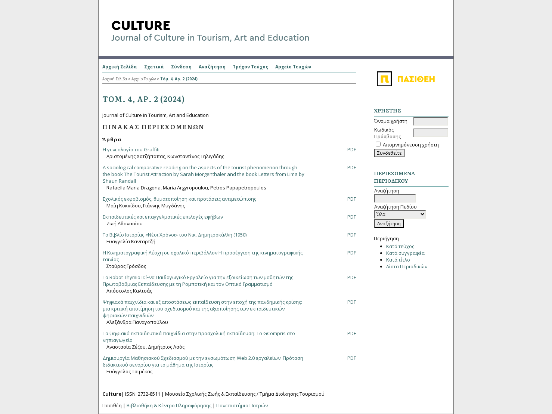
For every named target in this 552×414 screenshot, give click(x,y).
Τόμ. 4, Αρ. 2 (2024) (179, 78)
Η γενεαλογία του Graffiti (131, 149)
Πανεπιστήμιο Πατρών (242, 405)
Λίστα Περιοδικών (406, 266)
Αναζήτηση (212, 67)
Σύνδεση (181, 67)
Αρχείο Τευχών (293, 67)
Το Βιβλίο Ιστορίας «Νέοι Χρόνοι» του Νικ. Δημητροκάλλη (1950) (174, 234)
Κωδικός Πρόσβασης (387, 133)
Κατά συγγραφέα (405, 253)
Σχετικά (154, 67)
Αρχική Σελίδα (119, 67)
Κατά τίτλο (398, 259)
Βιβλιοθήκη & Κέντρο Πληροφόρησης (169, 405)
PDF (351, 149)
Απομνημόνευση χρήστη (411, 144)
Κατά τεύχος (400, 246)
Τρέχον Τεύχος (250, 67)
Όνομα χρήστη (390, 121)
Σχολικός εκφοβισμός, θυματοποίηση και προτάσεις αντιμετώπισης (179, 198)
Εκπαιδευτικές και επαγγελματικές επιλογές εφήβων (163, 216)
